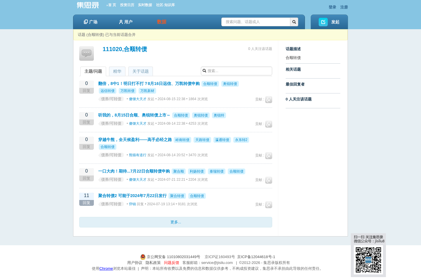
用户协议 (134, 262)
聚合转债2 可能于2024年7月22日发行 (132, 195)
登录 (332, 7)
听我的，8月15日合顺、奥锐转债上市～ (134, 115)
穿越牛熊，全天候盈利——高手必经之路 (135, 139)
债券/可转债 (111, 99)
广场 (90, 22)
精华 (117, 71)
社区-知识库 (165, 5)
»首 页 (111, 5)
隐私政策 (153, 262)
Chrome (106, 268)
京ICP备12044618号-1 (256, 257)
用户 (125, 22)
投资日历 (127, 5)
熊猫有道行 (137, 155)
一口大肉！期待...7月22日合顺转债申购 (134, 171)
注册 (344, 7)
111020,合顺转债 (125, 49)
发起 (335, 22)
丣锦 (132, 204)
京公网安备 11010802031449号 (170, 257)
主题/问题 (93, 71)
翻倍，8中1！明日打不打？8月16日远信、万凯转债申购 (149, 83)
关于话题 (140, 71)
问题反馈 (171, 262)
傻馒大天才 (137, 99)
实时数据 (145, 5)
